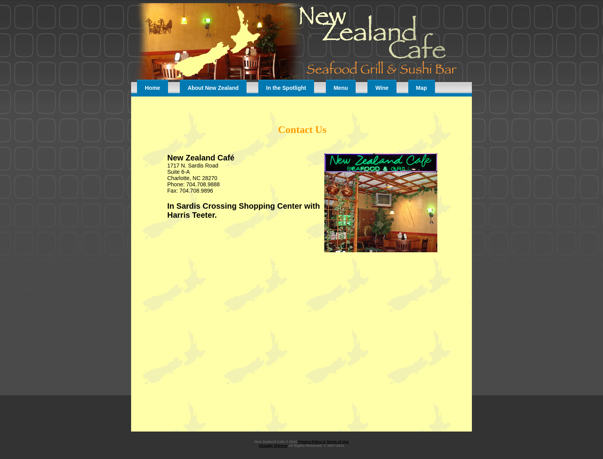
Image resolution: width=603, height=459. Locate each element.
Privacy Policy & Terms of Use (323, 442)
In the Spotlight (286, 88)
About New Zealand (213, 88)
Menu (341, 88)
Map (421, 88)
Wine (381, 88)
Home (152, 88)
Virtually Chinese (273, 446)
